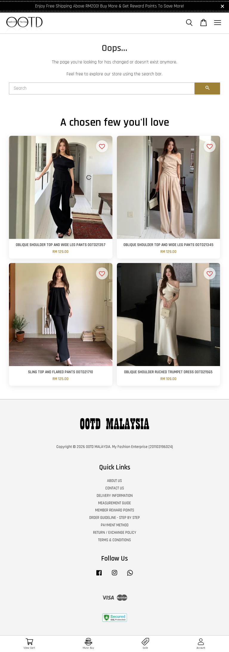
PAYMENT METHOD (115, 525)
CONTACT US (114, 488)
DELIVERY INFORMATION (115, 495)
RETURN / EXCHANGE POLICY (114, 532)
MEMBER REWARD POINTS (114, 510)
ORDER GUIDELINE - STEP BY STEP (114, 517)
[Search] (102, 88)
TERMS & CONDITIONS (114, 540)
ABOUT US (114, 480)
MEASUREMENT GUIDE (114, 503)
